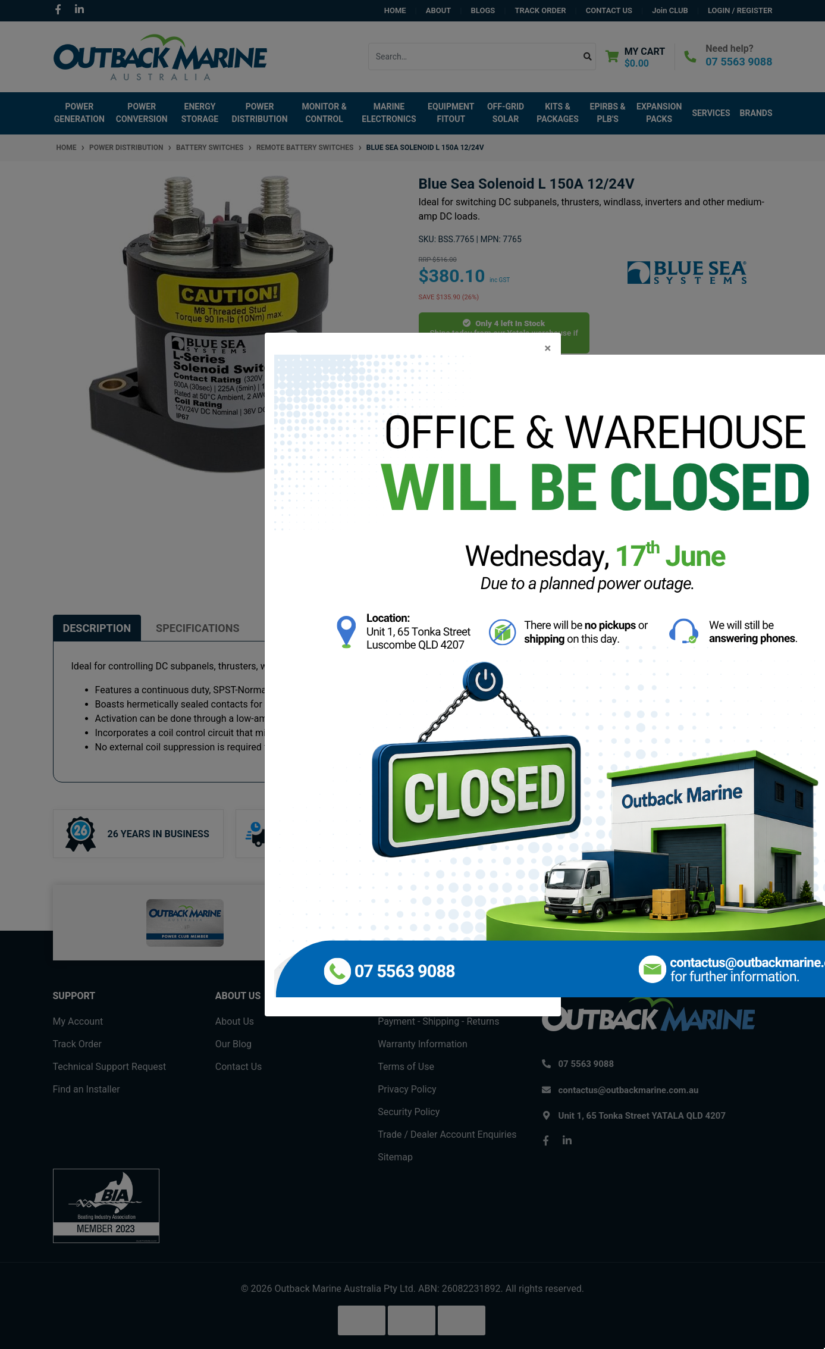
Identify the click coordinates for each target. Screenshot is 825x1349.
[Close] (547, 348)
